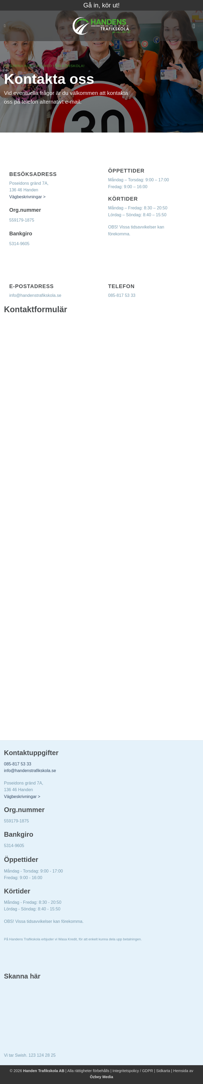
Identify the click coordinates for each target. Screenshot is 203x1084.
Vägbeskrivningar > (27, 197)
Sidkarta (163, 1071)
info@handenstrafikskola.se (30, 770)
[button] (196, 25)
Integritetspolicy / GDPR (132, 1071)
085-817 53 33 (17, 764)
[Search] (6, 26)
